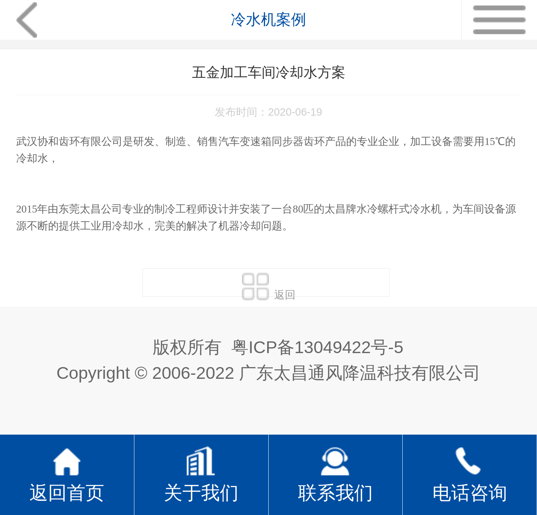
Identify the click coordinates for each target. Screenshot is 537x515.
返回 (268, 284)
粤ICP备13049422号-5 (317, 347)
